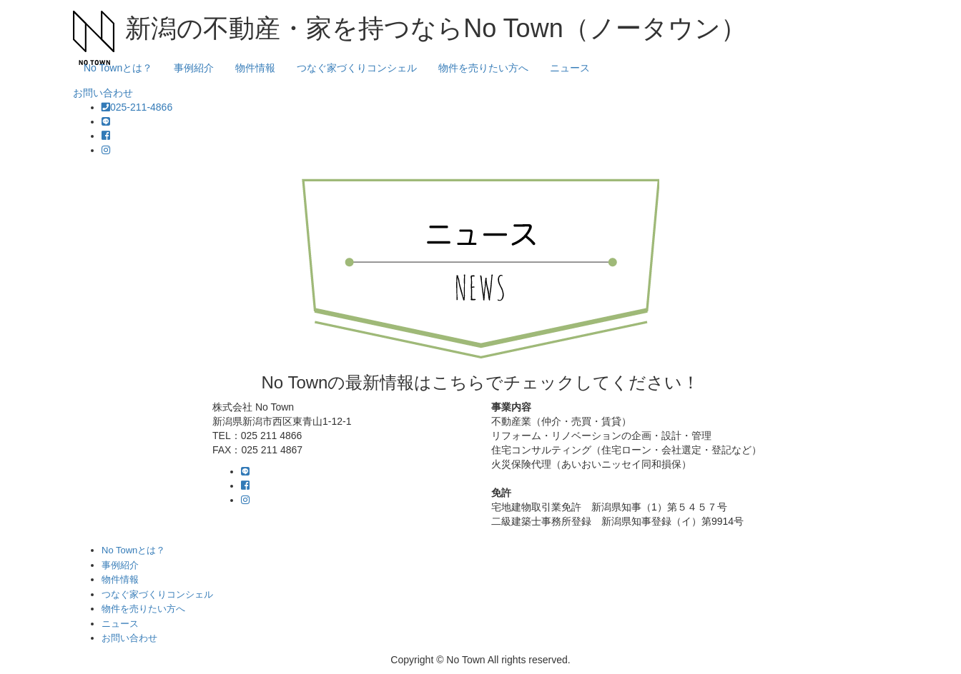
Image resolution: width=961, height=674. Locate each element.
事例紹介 (194, 68)
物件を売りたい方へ (483, 68)
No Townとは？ (118, 68)
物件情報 (255, 68)
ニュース (570, 68)
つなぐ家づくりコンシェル (357, 68)
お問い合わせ (103, 93)
